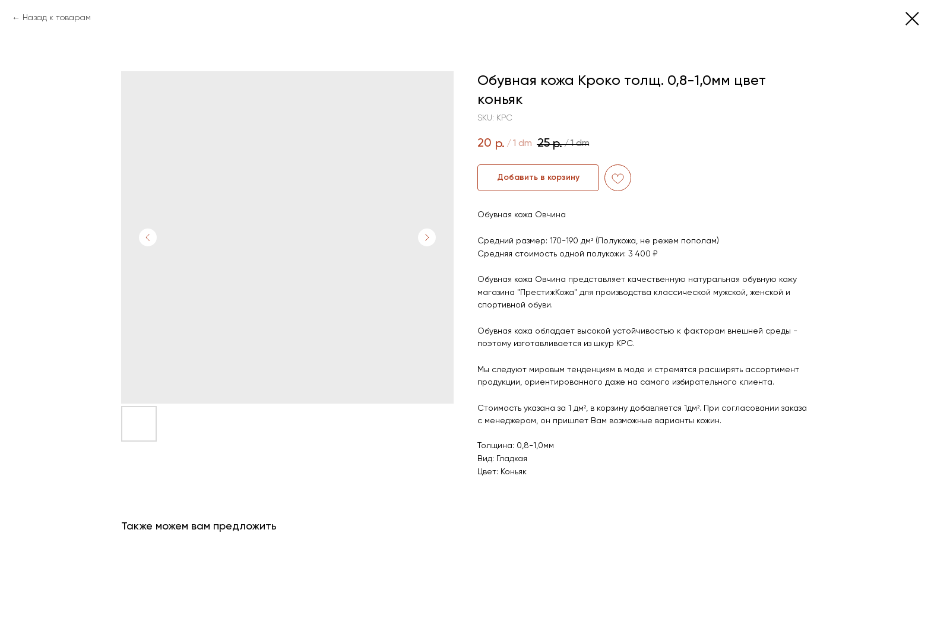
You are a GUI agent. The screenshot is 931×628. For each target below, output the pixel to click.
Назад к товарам (57, 18)
